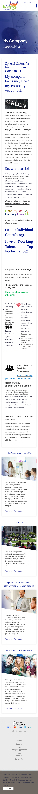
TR (25, 2)
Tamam (8, 788)
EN (30, 2)
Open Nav (36, 1)
